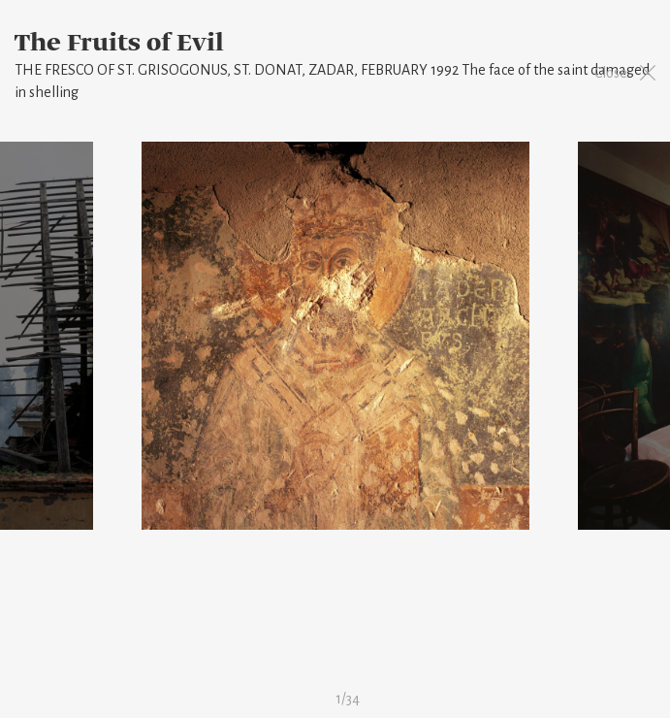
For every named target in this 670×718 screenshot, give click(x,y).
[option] (335, 336)
